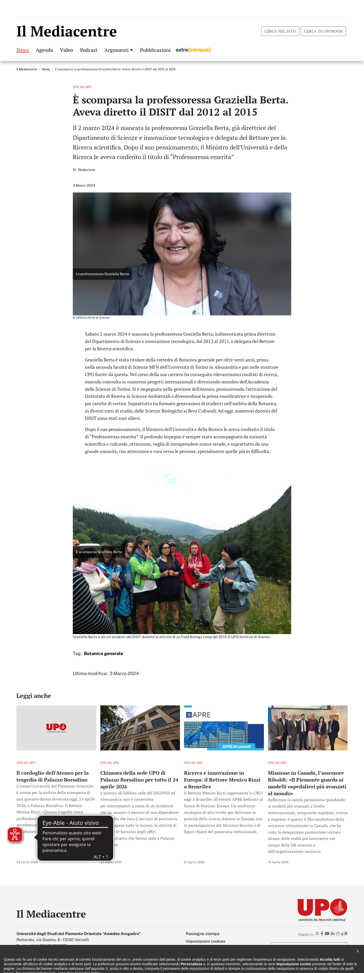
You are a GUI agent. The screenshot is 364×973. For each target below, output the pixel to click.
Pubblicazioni (155, 48)
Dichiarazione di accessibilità (38, 965)
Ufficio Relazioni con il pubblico (158, 965)
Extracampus (193, 49)
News (22, 48)
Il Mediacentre (26, 68)
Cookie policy (117, 965)
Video (66, 48)
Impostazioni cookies (205, 940)
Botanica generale (103, 652)
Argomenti (116, 48)
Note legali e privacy (83, 965)
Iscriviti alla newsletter (309, 945)
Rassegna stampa (202, 932)
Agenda (44, 48)
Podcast (88, 48)
